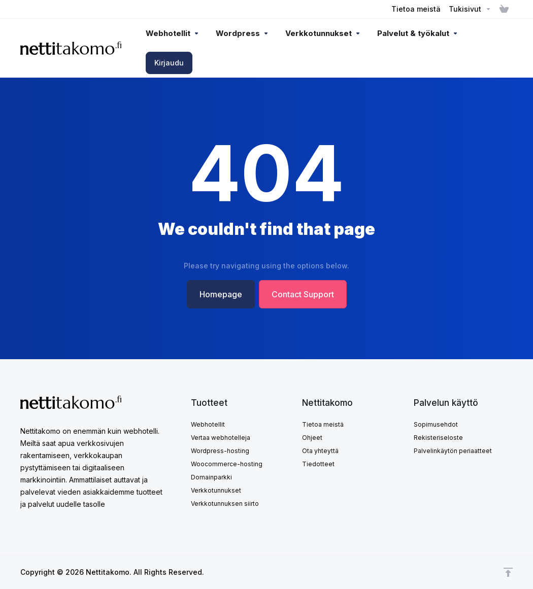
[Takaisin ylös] (508, 572)
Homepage (220, 294)
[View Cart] (504, 9)
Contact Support (303, 294)
